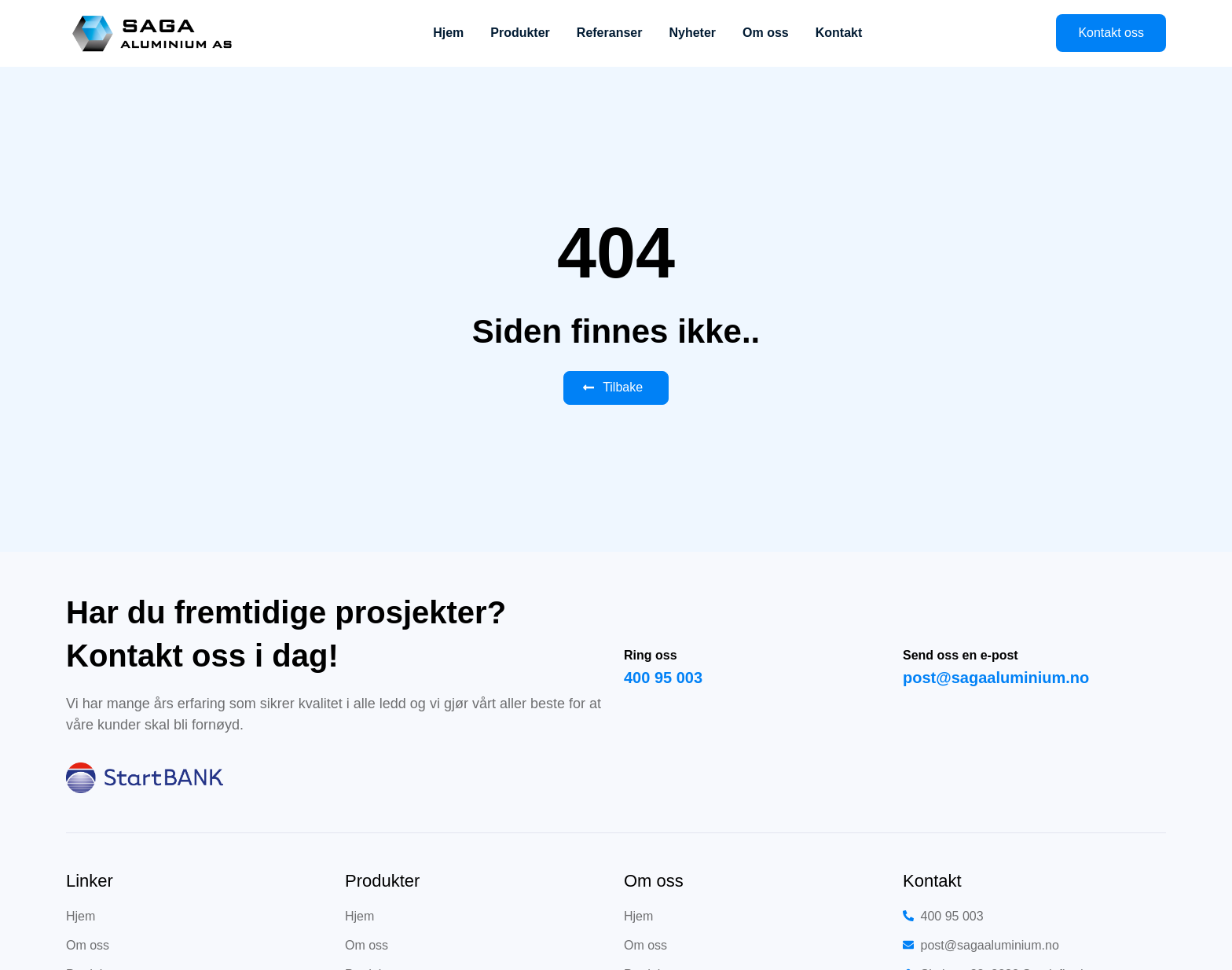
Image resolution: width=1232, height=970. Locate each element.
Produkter (520, 32)
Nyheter (692, 32)
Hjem (448, 32)
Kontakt (839, 32)
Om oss (765, 32)
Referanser (610, 32)
